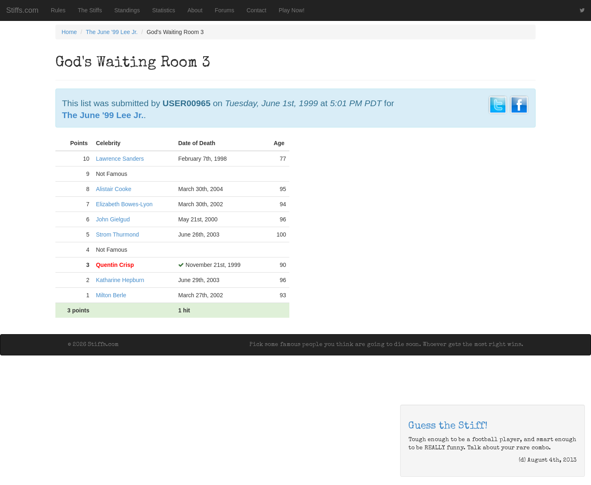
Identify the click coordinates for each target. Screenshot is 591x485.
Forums (224, 10)
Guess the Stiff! (448, 426)
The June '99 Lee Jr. (111, 32)
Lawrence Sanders (120, 158)
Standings (127, 10)
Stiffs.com (22, 10)
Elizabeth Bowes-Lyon (124, 204)
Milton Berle (111, 295)
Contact (256, 10)
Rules (58, 10)
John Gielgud (113, 219)
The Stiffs (90, 10)
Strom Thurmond (117, 234)
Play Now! (292, 10)
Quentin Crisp (115, 265)
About (195, 10)
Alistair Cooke (113, 189)
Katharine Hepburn (120, 280)
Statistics (163, 10)
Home (69, 32)
